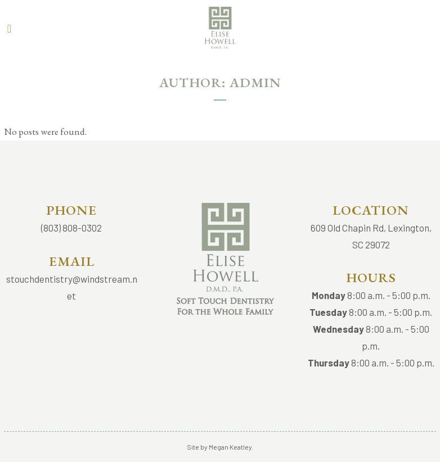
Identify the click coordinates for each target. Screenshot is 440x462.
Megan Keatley (230, 447)
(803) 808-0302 (71, 227)
